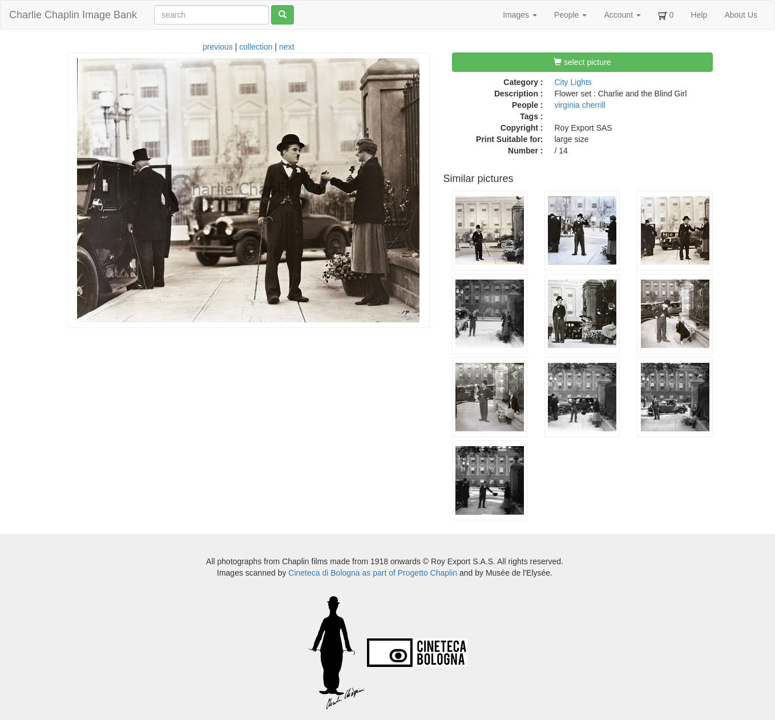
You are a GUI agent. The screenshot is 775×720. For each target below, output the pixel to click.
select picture (582, 62)
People (570, 14)
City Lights (573, 82)
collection (255, 46)
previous (218, 46)
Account (622, 14)
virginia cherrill (580, 105)
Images (520, 14)
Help (699, 14)
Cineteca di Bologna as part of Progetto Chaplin (372, 572)
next (286, 46)
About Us (740, 14)
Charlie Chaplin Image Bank (73, 15)
